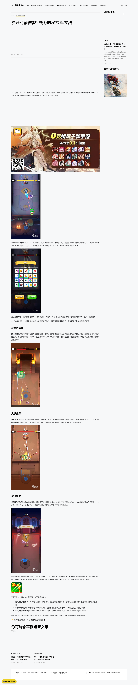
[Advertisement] (55, 41)
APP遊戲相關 (49, 5)
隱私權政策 (103, 5)
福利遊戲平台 (63, 673)
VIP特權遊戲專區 (36, 5)
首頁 (27, 5)
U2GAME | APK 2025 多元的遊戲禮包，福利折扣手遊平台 (115, 46)
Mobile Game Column (97, 673)
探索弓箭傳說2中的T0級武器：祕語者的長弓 (20, 658)
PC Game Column (113, 673)
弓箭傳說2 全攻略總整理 (36, 620)
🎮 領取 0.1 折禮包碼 (9, 681)
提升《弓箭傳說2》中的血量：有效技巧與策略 (44, 658)
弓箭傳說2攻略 (20, 16)
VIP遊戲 (106, 40)
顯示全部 (14, 631)
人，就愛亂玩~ (17, 5)
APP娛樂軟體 (61, 5)
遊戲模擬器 (72, 5)
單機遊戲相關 (83, 5)
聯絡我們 (94, 5)
